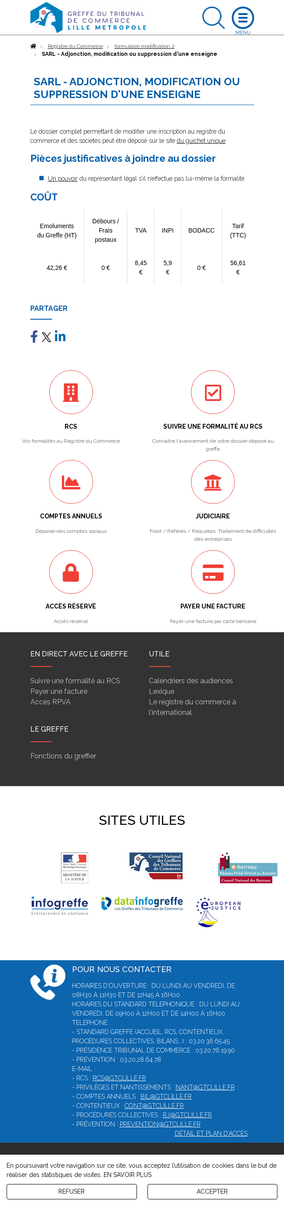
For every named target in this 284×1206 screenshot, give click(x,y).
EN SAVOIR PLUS (127, 1174)
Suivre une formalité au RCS (75, 681)
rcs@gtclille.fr (119, 1078)
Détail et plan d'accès (211, 1133)
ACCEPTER (212, 1191)
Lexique (161, 691)
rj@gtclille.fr (187, 1115)
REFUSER (71, 1191)
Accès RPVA (50, 702)
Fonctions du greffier (63, 756)
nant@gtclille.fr (205, 1087)
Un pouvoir (63, 178)
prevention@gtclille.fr (160, 1124)
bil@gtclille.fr (166, 1096)
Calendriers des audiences (191, 681)
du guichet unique (201, 140)
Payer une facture (58, 691)
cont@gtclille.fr (154, 1105)
